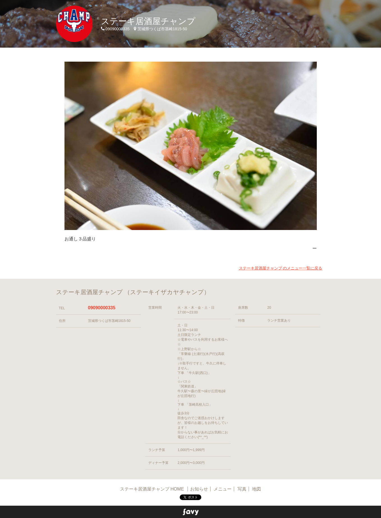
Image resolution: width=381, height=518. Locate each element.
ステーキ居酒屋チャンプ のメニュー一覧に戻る (280, 268)
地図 (256, 489)
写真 (241, 489)
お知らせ (199, 489)
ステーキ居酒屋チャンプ (148, 21)
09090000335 (102, 307)
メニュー (223, 489)
